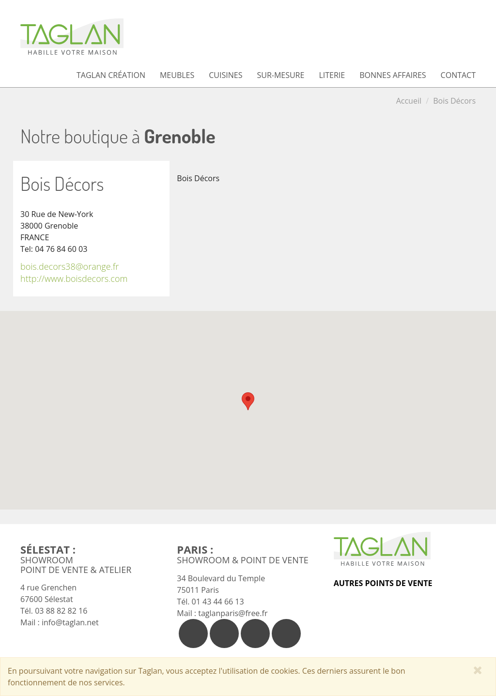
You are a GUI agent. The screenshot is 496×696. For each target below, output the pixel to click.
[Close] (477, 670)
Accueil (408, 100)
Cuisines (225, 75)
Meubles (177, 75)
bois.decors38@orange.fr (69, 266)
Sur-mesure (280, 75)
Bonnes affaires (392, 75)
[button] (248, 401)
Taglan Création (111, 75)
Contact (458, 75)
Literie (332, 75)
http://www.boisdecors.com (73, 278)
